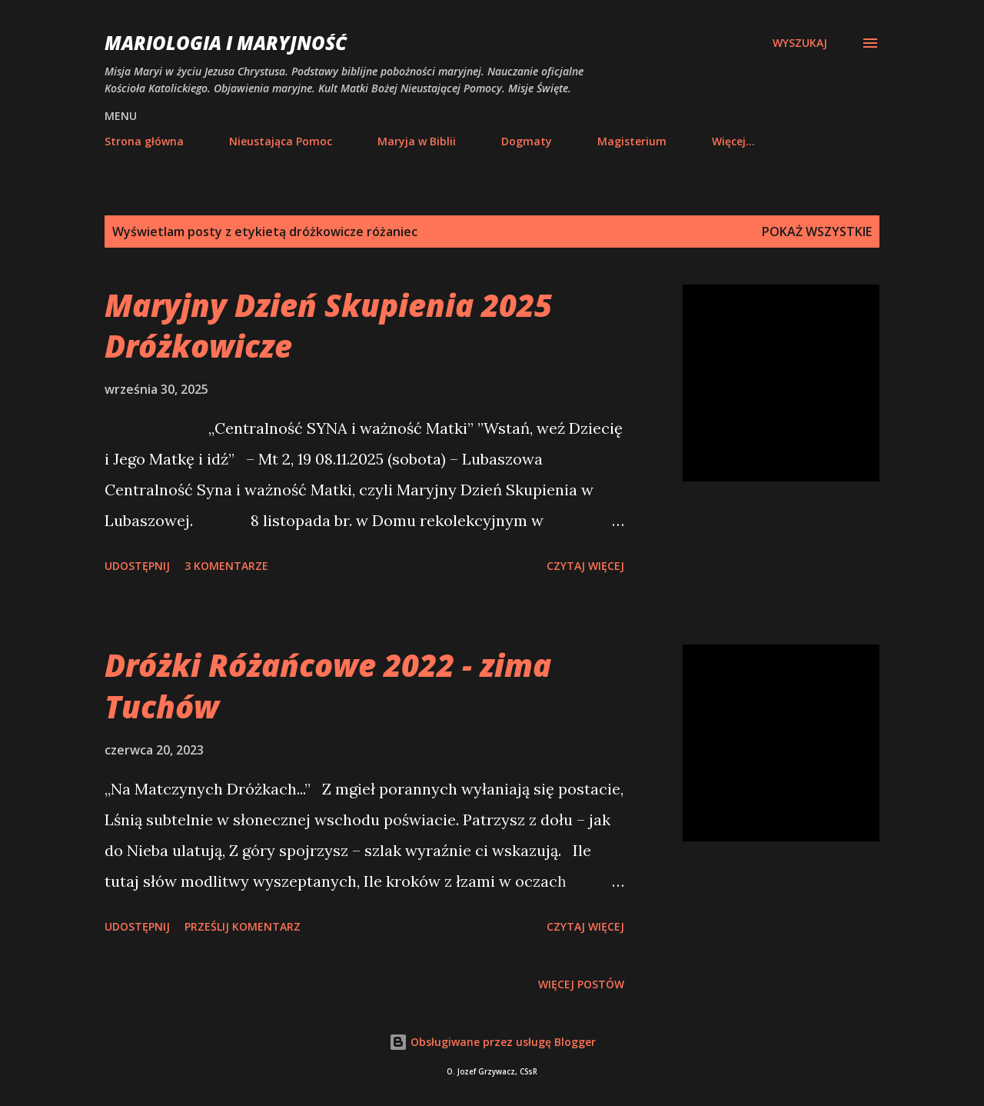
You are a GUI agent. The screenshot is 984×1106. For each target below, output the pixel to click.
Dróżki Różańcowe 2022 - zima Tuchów (328, 685)
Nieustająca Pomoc (280, 141)
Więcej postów (581, 984)
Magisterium (632, 141)
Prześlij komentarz (242, 926)
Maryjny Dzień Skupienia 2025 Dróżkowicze (328, 325)
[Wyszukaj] (800, 43)
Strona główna (144, 141)
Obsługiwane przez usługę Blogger (492, 1041)
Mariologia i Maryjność (226, 42)
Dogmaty (526, 141)
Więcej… (733, 141)
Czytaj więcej (585, 565)
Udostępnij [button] (137, 565)
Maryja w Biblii (416, 141)
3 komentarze (226, 565)
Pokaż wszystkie (817, 231)
